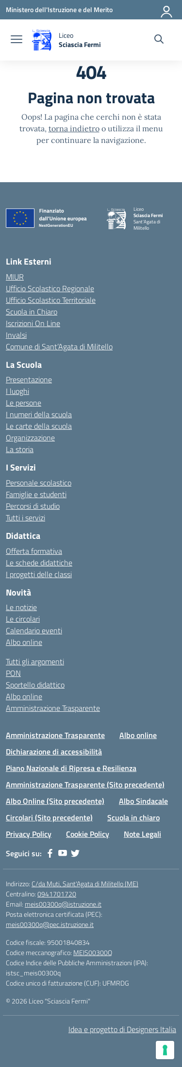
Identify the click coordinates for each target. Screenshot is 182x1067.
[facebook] (50, 853)
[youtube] (62, 853)
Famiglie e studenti (36, 494)
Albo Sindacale (143, 801)
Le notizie (21, 607)
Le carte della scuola (39, 426)
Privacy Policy (28, 834)
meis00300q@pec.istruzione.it (50, 924)
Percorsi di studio (33, 506)
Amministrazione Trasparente (53, 708)
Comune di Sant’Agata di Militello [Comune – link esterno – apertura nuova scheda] (59, 346)
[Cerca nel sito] (158, 40)
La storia (19, 449)
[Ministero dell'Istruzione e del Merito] (59, 9)
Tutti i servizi (25, 517)
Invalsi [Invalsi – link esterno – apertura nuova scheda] (16, 335)
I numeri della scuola (39, 414)
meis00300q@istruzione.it (63, 904)
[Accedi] (167, 9)
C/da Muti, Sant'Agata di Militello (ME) (85, 884)
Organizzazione (30, 437)
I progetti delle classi (39, 574)
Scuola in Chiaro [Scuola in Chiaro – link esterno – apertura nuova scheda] (31, 311)
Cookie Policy (87, 834)
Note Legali (142, 834)
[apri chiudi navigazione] (16, 40)
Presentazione (29, 379)
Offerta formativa (34, 551)
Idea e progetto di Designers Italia (122, 1029)
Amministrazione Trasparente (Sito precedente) (85, 784)
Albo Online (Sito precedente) (55, 801)
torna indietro (74, 128)
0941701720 (56, 894)
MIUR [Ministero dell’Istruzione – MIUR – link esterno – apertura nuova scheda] (15, 276)
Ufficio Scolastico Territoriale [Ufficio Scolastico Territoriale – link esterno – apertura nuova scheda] (51, 300)
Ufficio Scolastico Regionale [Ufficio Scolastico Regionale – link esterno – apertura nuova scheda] (50, 288)
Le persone (23, 402)
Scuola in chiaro (133, 817)
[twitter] (75, 853)
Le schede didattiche (39, 562)
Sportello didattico (35, 684)
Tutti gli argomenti (35, 661)
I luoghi (17, 391)
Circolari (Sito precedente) (49, 817)
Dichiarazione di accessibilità (54, 751)
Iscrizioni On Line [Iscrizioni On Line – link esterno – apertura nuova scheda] (33, 323)
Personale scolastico (38, 482)
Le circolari (23, 619)
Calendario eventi (34, 630)
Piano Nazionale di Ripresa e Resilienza (71, 768)
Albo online (24, 642)
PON (13, 673)
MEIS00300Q (92, 952)
